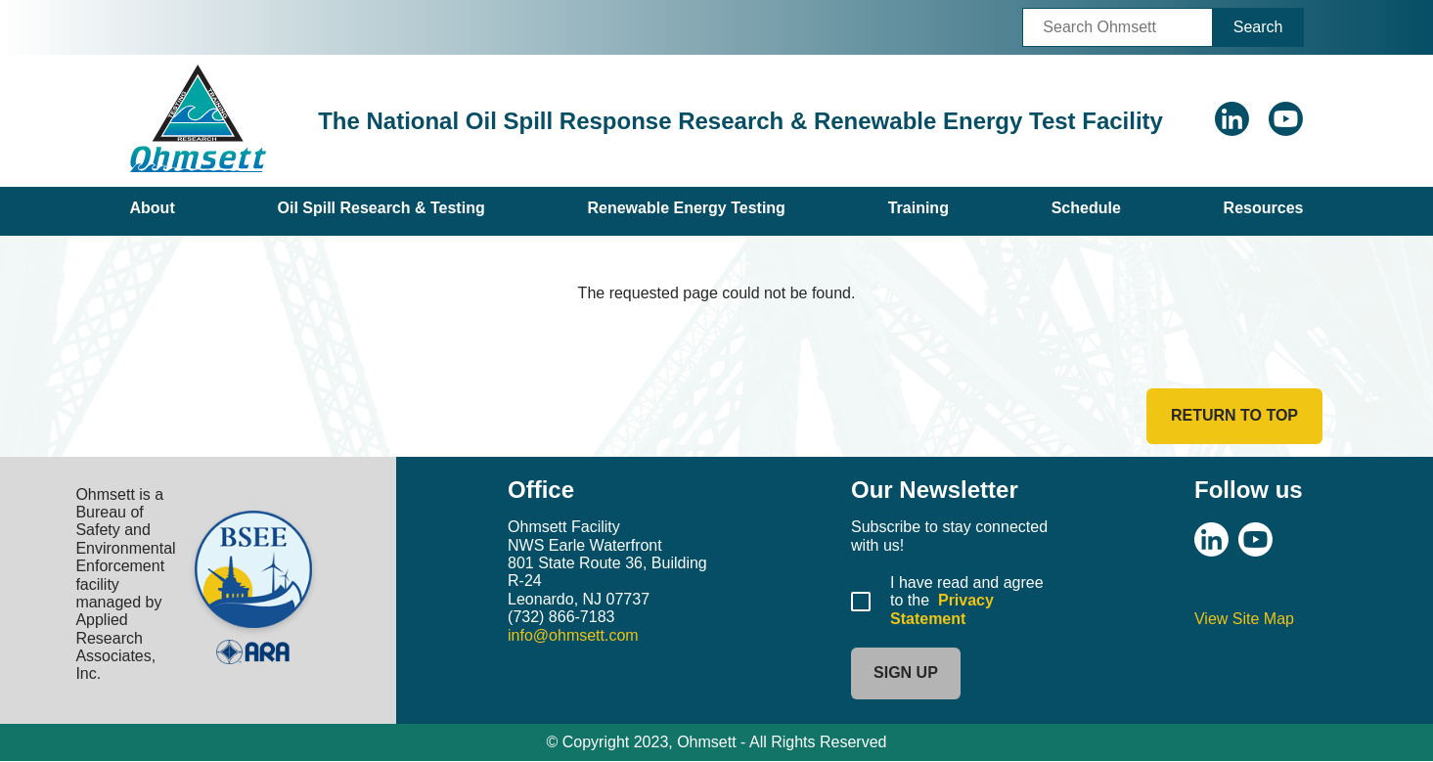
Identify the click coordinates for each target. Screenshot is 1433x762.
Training (918, 208)
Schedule (1086, 208)
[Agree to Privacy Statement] (861, 601)
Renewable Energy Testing (685, 208)
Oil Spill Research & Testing (380, 208)
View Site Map (1244, 618)
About (152, 208)
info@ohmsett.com (573, 635)
